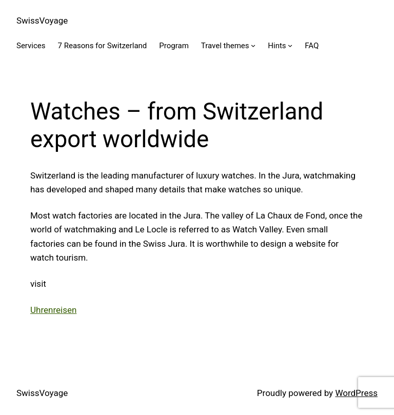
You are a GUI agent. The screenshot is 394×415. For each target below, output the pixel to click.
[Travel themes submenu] (253, 45)
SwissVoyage (42, 20)
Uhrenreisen (53, 310)
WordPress (356, 393)
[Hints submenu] (290, 45)
